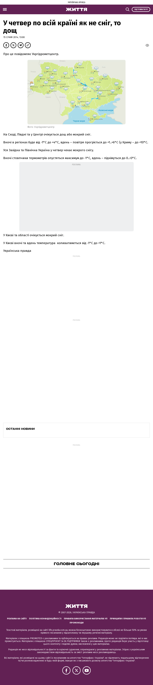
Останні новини (20, 429)
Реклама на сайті (17, 618)
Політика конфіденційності (45, 618)
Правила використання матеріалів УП (85, 618)
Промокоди (77, 622)
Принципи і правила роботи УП (128, 618)
